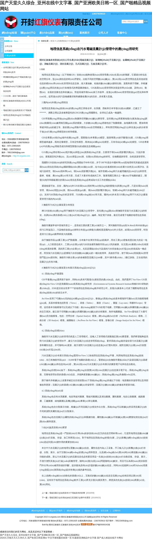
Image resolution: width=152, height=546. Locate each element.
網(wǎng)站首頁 (117, 14)
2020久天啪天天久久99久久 (13, 538)
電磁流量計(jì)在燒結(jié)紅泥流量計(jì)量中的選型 (69, 498)
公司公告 (8, 46)
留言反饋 (148, 14)
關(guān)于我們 (55, 511)
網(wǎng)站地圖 (73, 511)
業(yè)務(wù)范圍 (65, 34)
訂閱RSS (117, 511)
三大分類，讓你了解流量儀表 (15, 96)
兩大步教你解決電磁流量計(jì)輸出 (17, 125)
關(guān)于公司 (28, 34)
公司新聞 (8, 51)
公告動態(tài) (61, 41)
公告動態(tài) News (10, 41)
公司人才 (103, 32)
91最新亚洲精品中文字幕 (84, 538)
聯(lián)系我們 (90, 511)
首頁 (52, 41)
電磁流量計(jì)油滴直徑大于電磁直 (17, 110)
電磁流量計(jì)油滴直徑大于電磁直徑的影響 (67, 493)
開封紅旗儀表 (54, 525)
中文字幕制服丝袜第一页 (60, 538)
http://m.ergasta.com (21, 156)
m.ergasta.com (54, 517)
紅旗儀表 (64, 525)
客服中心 (122, 32)
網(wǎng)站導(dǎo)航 (134, 14)
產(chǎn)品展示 (46, 34)
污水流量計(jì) (81, 211)
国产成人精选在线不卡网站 (110, 538)
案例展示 (84, 32)
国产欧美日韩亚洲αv (37, 538)
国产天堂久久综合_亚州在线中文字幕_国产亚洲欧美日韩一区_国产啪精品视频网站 (40, 535)
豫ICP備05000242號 (101, 525)
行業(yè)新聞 (10, 55)
